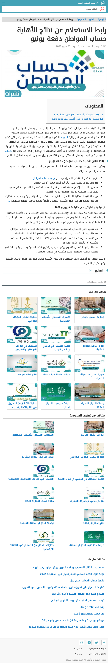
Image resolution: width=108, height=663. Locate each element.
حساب (8, 150)
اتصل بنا (78, 649)
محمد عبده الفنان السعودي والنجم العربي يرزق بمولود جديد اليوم (68, 567)
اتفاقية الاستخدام (97, 654)
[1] (9, 200)
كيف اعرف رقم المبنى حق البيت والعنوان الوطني (77, 600)
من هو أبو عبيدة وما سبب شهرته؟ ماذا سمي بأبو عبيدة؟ (73, 620)
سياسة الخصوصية (97, 649)
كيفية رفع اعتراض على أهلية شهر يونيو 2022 (77, 119)
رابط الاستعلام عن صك (92, 607)
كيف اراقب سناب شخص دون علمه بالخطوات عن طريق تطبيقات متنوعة (66, 626)
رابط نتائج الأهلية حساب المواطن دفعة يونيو (78, 114)
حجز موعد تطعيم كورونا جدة (89, 613)
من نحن (78, 654)
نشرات (101, 3)
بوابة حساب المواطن (44, 178)
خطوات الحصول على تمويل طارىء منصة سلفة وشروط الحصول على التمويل (63, 587)
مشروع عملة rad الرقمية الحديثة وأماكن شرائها (78, 593)
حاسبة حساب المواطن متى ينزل (87, 580)
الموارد (64, 137)
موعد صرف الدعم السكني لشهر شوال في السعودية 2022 (72, 574)
